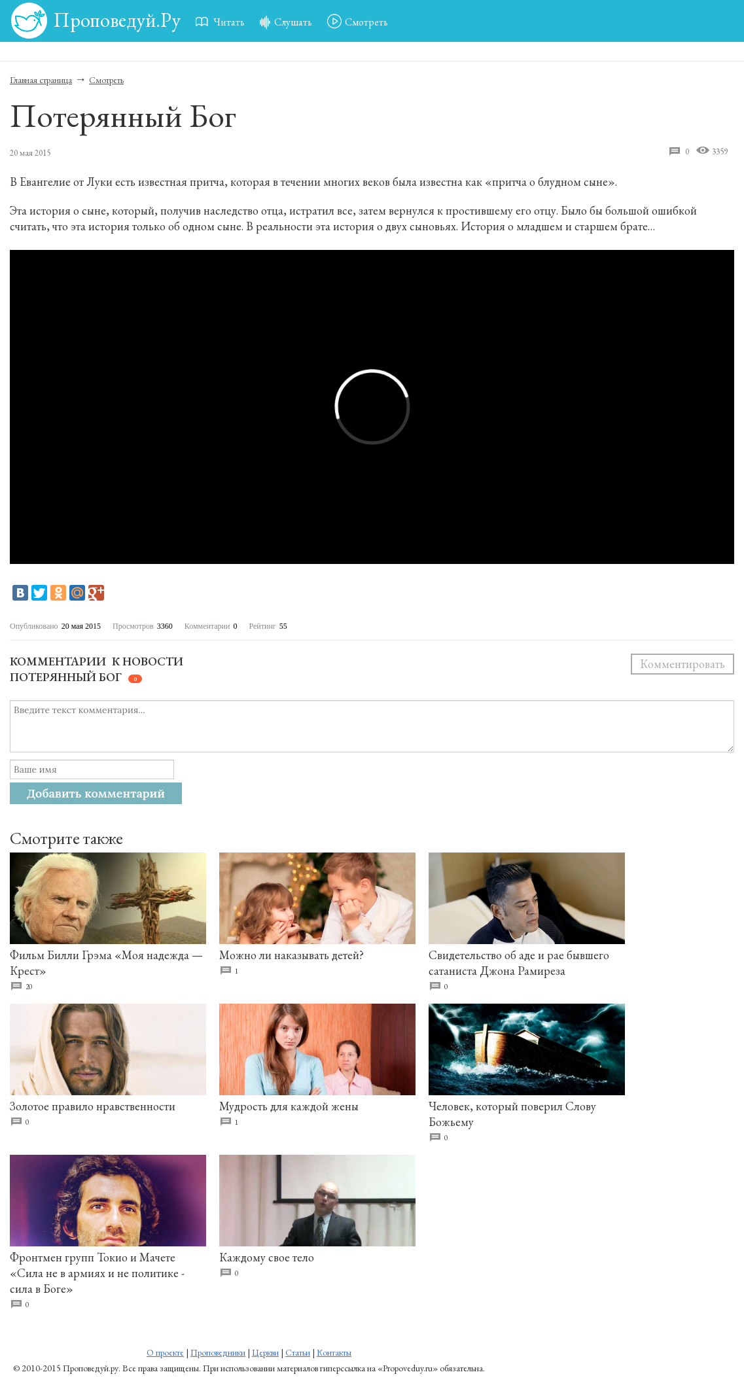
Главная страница (41, 80)
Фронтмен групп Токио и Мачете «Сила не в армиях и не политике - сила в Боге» (97, 1273)
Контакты (334, 1352)
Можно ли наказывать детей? (291, 954)
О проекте (165, 1352)
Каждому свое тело (266, 1257)
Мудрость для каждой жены (289, 1106)
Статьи (297, 1352)
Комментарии (58, 661)
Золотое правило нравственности (92, 1106)
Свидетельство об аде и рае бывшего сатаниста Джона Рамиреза (519, 962)
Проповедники (217, 1352)
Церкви (265, 1352)
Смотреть (106, 80)
